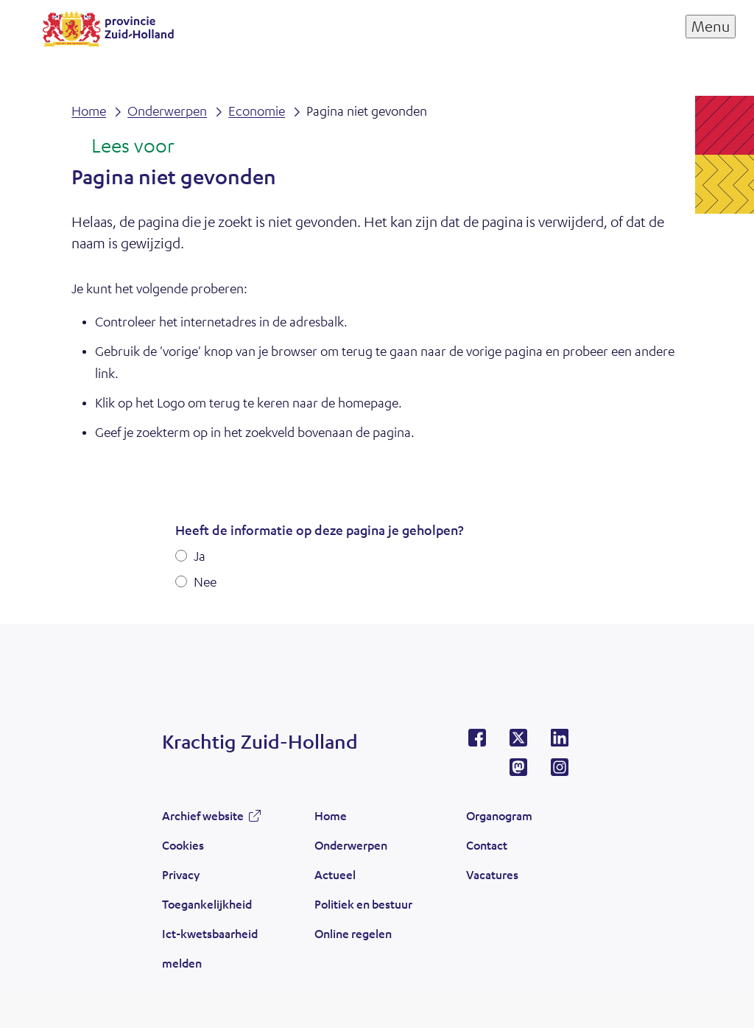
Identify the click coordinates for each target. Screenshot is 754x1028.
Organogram (499, 815)
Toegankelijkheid (207, 904)
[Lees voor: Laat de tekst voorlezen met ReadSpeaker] (122, 146)
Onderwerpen (350, 845)
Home (330, 815)
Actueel (335, 874)
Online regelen (353, 933)
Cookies (183, 845)
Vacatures (492, 874)
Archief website (203, 815)
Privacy (181, 874)
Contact (486, 845)
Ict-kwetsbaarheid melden (210, 948)
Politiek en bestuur (363, 904)
